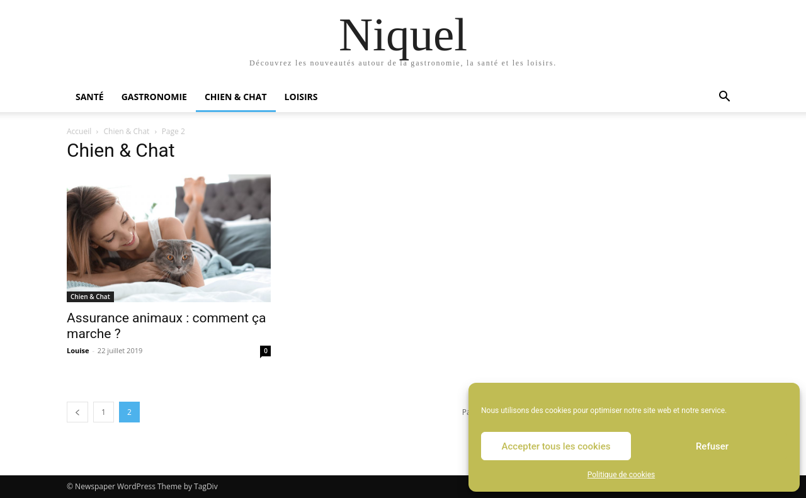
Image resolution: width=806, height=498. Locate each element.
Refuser (712, 446)
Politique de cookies (621, 474)
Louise (78, 350)
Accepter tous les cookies (556, 446)
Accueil (79, 131)
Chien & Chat (236, 97)
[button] (724, 98)
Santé (90, 97)
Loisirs (301, 97)
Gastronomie (154, 97)
